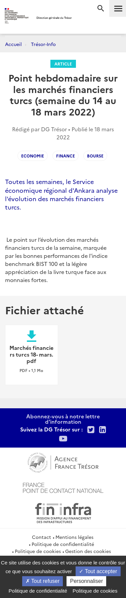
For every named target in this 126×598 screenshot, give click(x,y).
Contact (41, 537)
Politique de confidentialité (63, 544)
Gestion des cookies (88, 551)
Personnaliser (86, 581)
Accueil (13, 44)
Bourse (95, 155)
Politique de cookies (38, 551)
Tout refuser (43, 581)
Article (63, 63)
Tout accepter (98, 571)
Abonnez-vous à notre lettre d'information (63, 418)
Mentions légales (74, 537)
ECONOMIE (32, 155)
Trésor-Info (43, 44)
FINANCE (65, 155)
